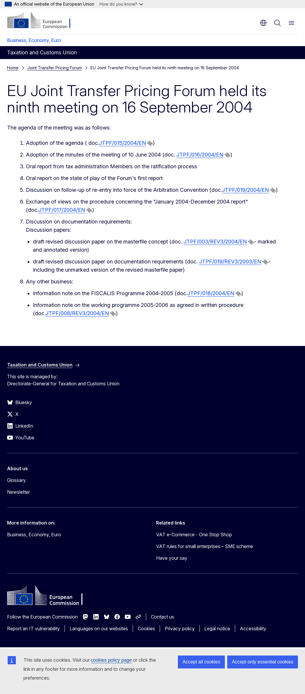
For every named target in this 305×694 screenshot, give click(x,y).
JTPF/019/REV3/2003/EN (230, 261)
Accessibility (253, 628)
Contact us (162, 617)
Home (12, 67)
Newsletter (18, 492)
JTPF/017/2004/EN (61, 210)
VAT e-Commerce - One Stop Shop (194, 534)
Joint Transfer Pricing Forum (54, 67)
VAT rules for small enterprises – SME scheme (204, 546)
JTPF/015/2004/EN (122, 143)
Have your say (171, 558)
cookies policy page (111, 660)
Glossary (16, 480)
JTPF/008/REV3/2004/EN (77, 313)
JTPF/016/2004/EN (199, 155)
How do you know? (121, 3)
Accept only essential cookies (262, 661)
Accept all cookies (201, 661)
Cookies (146, 628)
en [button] (263, 22)
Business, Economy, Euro (34, 40)
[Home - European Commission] (42, 20)
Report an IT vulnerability (33, 628)
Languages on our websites (99, 628)
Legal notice (217, 628)
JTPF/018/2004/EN (210, 293)
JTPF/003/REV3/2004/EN (215, 241)
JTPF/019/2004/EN (245, 190)
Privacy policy (180, 628)
